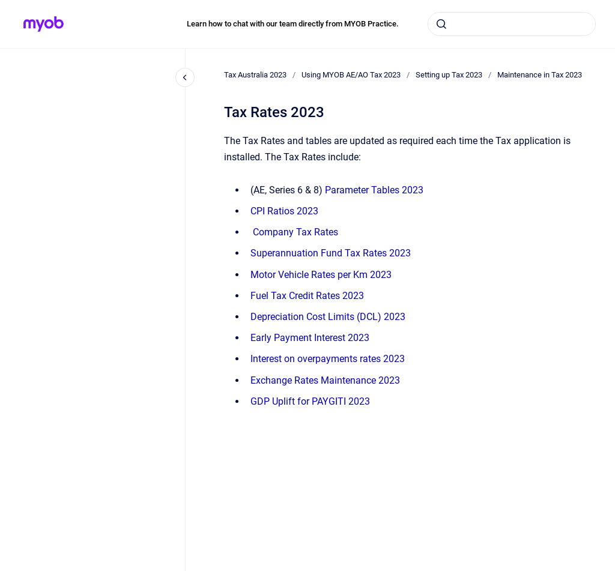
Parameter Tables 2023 (374, 190)
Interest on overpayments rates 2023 (327, 358)
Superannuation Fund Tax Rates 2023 (330, 253)
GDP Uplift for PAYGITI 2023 (310, 401)
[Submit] (441, 24)
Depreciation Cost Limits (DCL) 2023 (327, 316)
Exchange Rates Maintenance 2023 (325, 380)
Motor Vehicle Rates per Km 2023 (321, 274)
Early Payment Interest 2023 (309, 337)
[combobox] (511, 24)
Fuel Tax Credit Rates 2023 (307, 295)
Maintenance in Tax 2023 (539, 74)
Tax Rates (295, 232)
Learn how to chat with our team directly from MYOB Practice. (293, 23)
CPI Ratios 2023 (284, 211)
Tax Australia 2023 (255, 74)
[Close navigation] (185, 77)
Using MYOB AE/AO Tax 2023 (351, 74)
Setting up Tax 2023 (449, 74)
